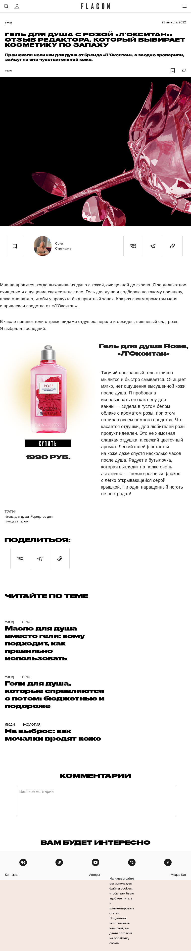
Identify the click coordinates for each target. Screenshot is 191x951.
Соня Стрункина (63, 246)
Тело (8, 70)
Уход (8, 22)
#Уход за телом (16, 521)
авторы (94, 875)
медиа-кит (178, 875)
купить (48, 443)
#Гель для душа (17, 516)
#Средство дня (41, 516)
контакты (11, 875)
